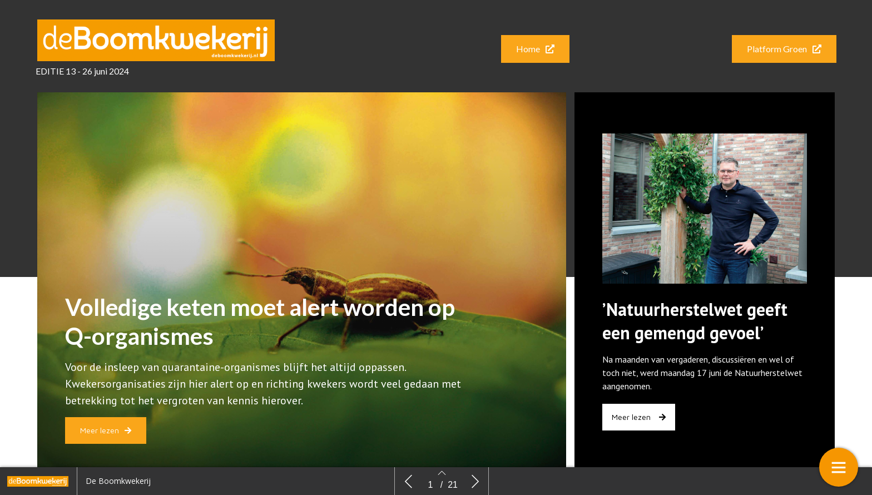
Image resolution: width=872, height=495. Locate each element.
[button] (535, 49)
